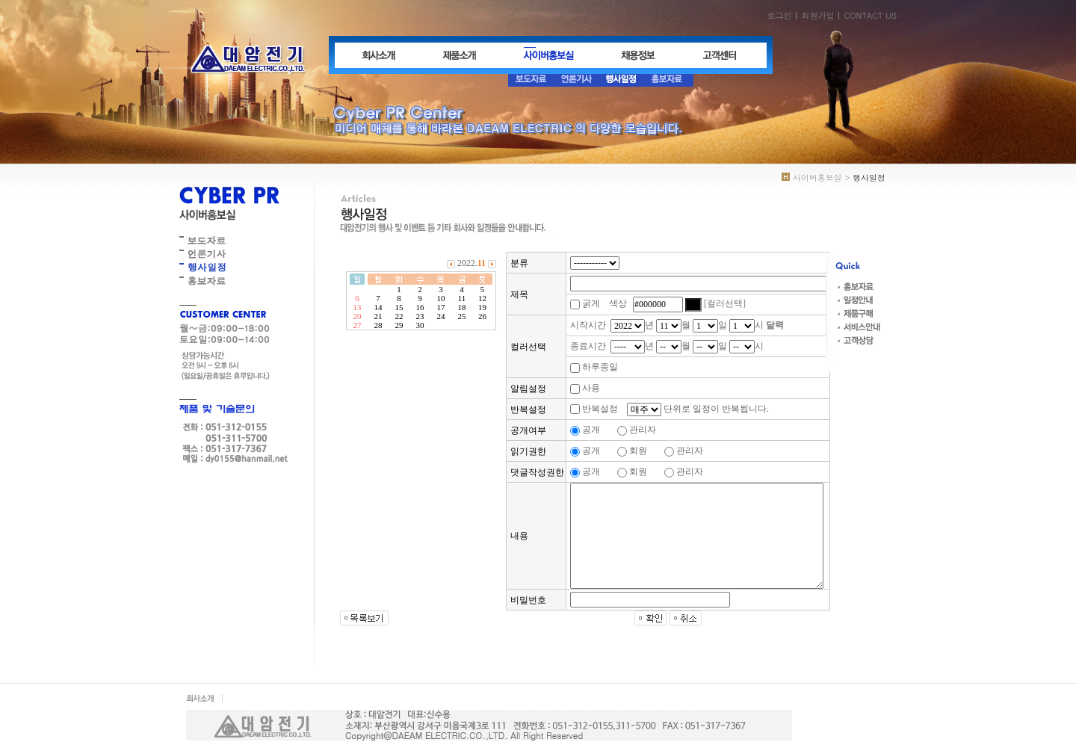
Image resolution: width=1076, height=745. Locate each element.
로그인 (779, 15)
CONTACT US (870, 15)
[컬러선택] (725, 303)
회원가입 (817, 15)
